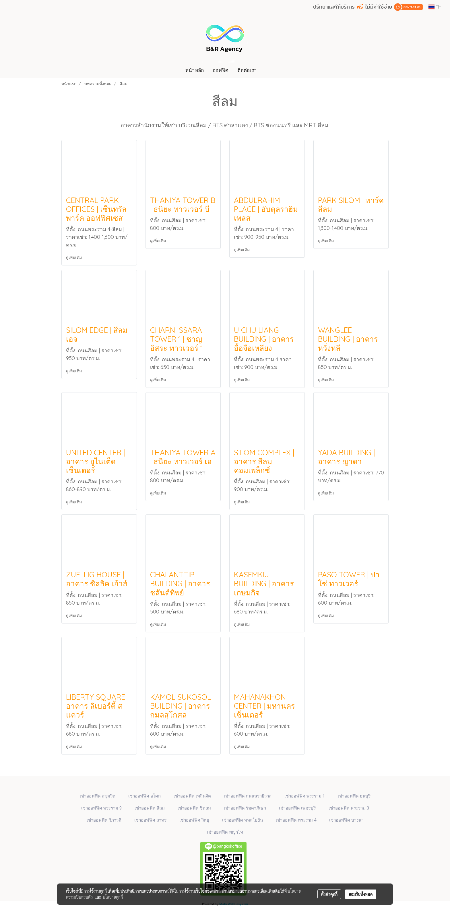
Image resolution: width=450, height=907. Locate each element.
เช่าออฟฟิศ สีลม (150, 808)
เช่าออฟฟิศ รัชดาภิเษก (245, 808)
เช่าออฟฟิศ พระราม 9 (101, 808)
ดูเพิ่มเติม (74, 257)
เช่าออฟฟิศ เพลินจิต (192, 796)
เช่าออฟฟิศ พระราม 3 (349, 808)
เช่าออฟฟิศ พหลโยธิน (242, 820)
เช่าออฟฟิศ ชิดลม (194, 808)
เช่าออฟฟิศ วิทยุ (194, 820)
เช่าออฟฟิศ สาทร (150, 820)
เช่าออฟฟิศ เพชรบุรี (297, 808)
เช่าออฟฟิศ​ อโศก (144, 796)
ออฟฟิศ (220, 70)
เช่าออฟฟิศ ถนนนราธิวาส (247, 796)
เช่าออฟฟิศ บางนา (346, 820)
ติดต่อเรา (247, 70)
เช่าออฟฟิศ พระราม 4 (296, 820)
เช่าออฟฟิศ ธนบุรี (354, 796)
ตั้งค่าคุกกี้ (329, 894)
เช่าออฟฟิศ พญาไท (225, 832)
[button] (266, 70)
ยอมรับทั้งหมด (361, 894)
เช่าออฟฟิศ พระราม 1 (304, 796)
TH (434, 7)
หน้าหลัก (194, 70)
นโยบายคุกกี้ (113, 897)
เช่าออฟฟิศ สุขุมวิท (97, 796)
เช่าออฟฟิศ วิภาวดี (104, 820)
